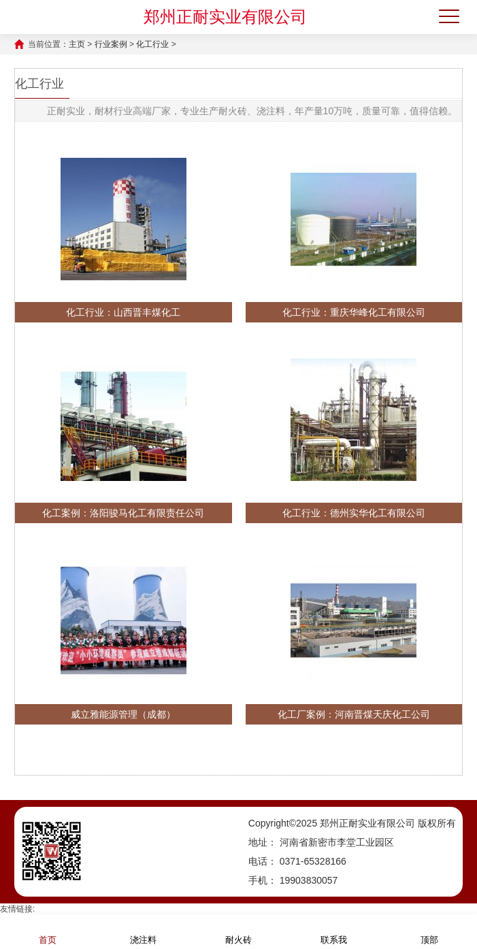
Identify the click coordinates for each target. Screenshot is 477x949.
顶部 (429, 931)
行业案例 (111, 44)
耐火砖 (238, 931)
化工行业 (152, 44)
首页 (47, 931)
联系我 (333, 931)
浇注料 (143, 931)
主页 (77, 44)
